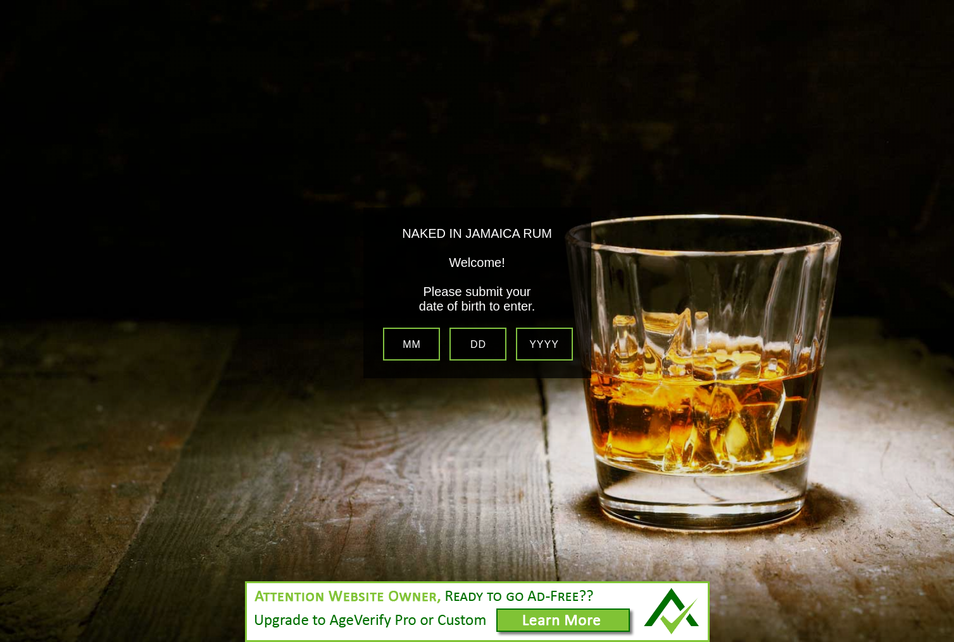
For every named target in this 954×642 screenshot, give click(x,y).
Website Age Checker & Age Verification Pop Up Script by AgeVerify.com (938, 639)
